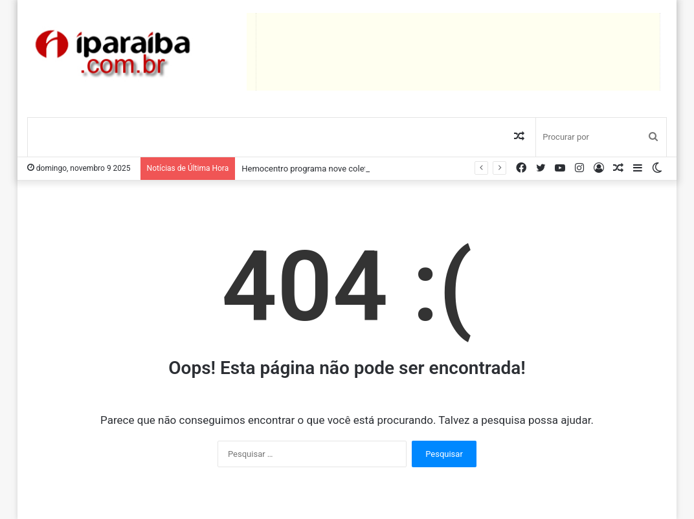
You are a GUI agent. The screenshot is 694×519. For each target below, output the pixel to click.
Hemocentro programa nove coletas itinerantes (329, 168)
